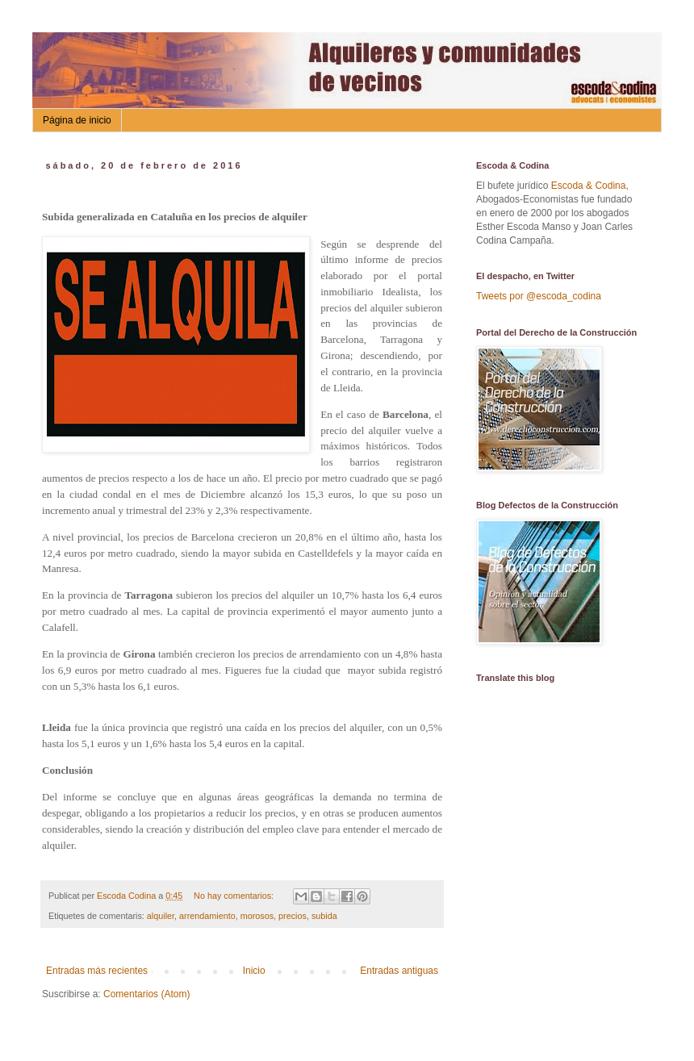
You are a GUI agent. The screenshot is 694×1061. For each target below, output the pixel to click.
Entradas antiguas (399, 970)
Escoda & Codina (588, 185)
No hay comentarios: (235, 895)
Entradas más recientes (97, 970)
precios (292, 916)
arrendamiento (207, 916)
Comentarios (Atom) (146, 994)
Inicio (254, 970)
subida (324, 916)
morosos (257, 916)
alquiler (160, 916)
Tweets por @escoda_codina (538, 296)
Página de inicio (77, 120)
